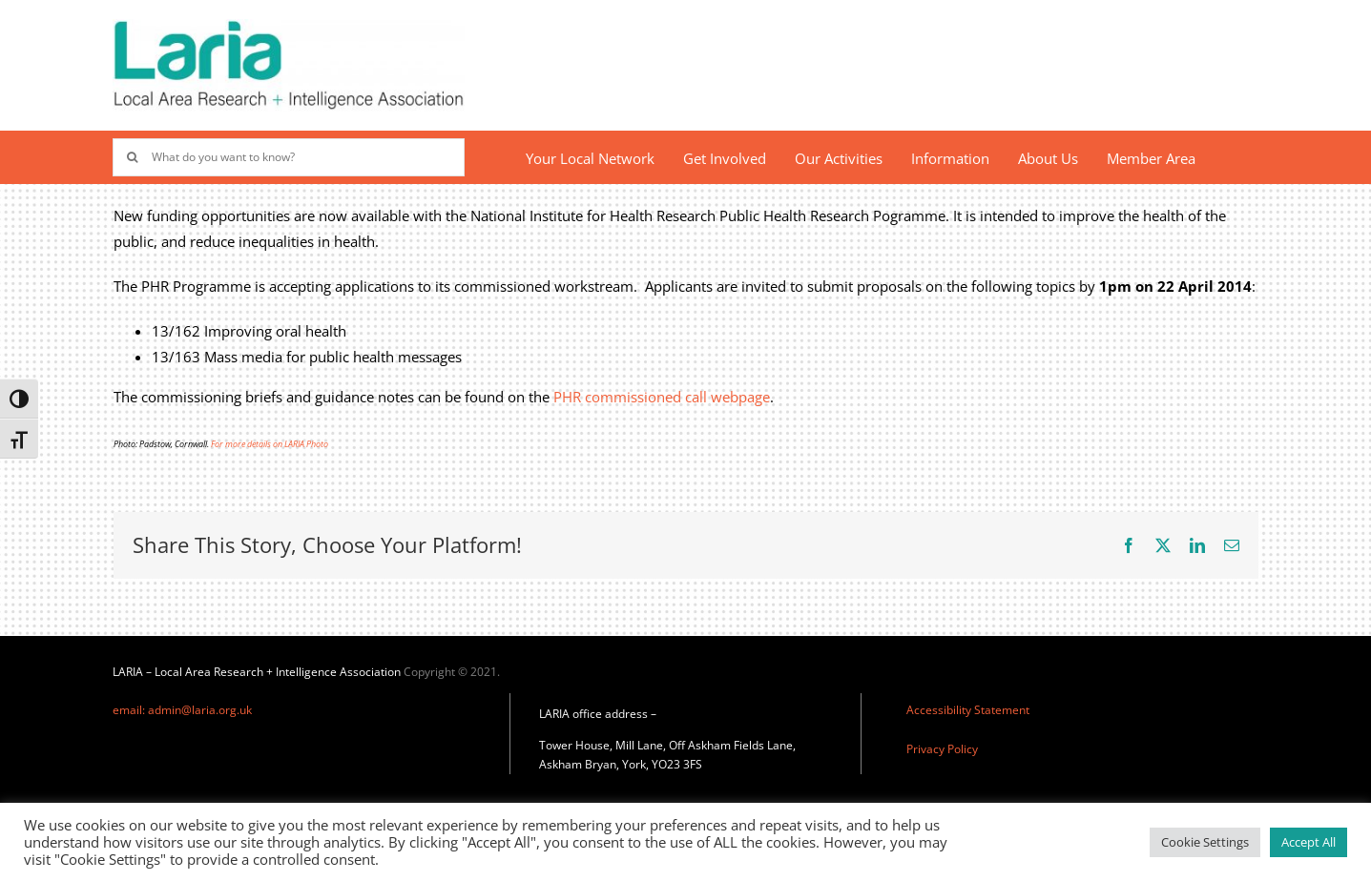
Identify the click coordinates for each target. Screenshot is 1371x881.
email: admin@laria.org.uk (182, 710)
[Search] (132, 157)
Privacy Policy (942, 749)
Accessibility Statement (967, 710)
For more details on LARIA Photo (269, 444)
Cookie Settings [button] (1205, 841)
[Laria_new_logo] (288, 25)
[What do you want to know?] (288, 157)
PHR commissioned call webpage (661, 396)
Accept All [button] (1308, 841)
